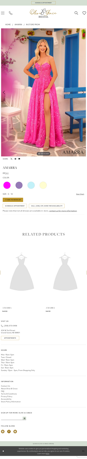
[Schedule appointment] (43, 3)
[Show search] (76, 13)
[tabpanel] (43, 93)
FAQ (2, 394)
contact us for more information (63, 213)
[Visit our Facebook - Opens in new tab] (9, 434)
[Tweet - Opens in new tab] (11, 159)
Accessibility (6, 402)
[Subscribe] (27, 421)
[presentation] (22, 275)
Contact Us (5, 388)
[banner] (43, 13)
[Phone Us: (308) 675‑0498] (11, 13)
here (47, 456)
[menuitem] (11, 13)
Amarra (18, 25)
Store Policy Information (11, 404)
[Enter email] (15, 421)
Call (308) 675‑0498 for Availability (53, 208)
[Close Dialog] (3, 454)
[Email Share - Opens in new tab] (19, 159)
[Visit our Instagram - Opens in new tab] (2, 434)
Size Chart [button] (79, 194)
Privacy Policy (6, 399)
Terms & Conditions (9, 396)
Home (8, 25)
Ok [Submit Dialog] (83, 454)
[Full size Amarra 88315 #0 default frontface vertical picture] (43, 93)
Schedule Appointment (16, 208)
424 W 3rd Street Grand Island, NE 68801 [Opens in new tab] (10, 333)
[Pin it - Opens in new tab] (15, 159)
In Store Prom (33, 25)
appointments (11, 340)
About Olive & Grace (9, 391)
